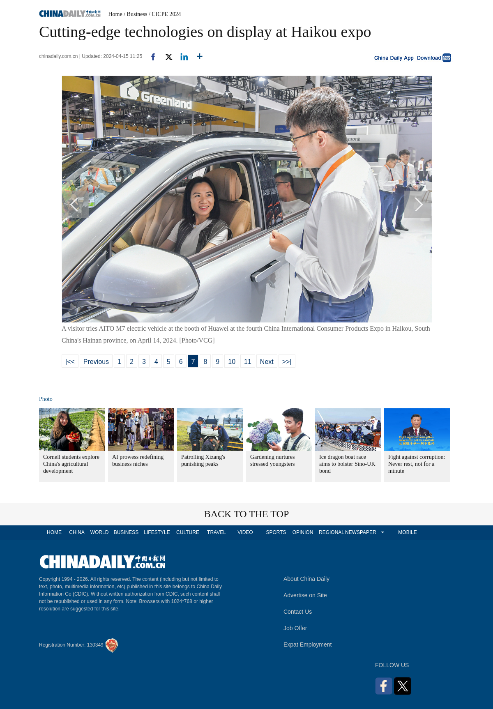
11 (247, 361)
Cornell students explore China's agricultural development (71, 464)
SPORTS (276, 532)
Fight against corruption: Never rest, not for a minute (416, 464)
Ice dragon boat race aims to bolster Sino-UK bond (347, 464)
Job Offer (295, 628)
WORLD (99, 532)
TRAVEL (216, 532)
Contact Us (297, 611)
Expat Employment (307, 644)
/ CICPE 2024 (165, 14)
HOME (54, 532)
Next (267, 361)
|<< (70, 361)
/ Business (135, 14)
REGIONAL (331, 532)
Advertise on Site (305, 595)
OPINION (303, 532)
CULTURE (187, 532)
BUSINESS (126, 532)
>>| (287, 361)
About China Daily (306, 578)
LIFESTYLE (157, 532)
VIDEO (245, 532)
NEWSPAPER (360, 532)
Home (115, 14)
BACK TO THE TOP (246, 514)
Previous (96, 361)
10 (231, 361)
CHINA (76, 532)
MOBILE (407, 532)
